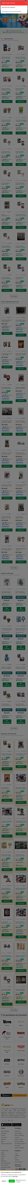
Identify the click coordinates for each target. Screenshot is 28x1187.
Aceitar (12, 1181)
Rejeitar (4, 1181)
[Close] (25, 3)
